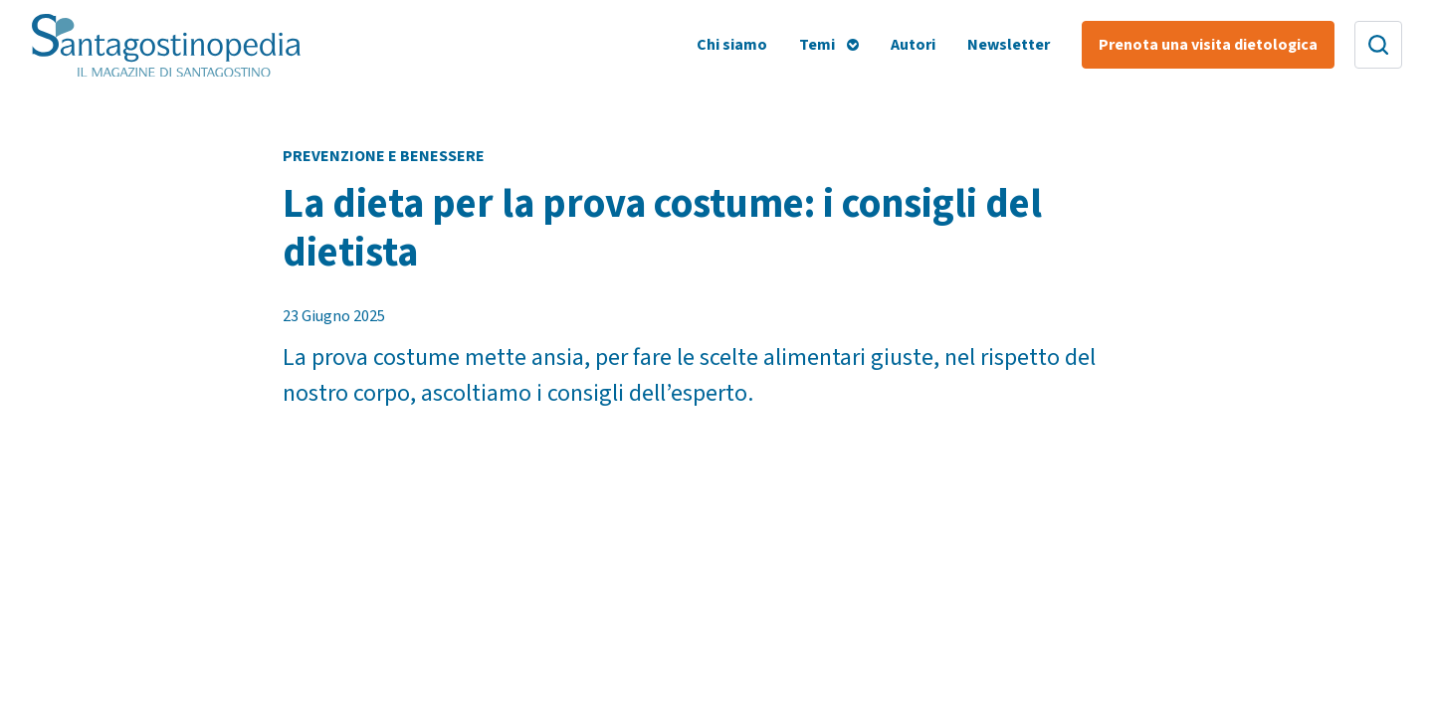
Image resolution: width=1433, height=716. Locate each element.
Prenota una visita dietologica (1208, 45)
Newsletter (1008, 45)
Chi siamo (732, 45)
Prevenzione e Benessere (384, 156)
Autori (913, 45)
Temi (817, 45)
